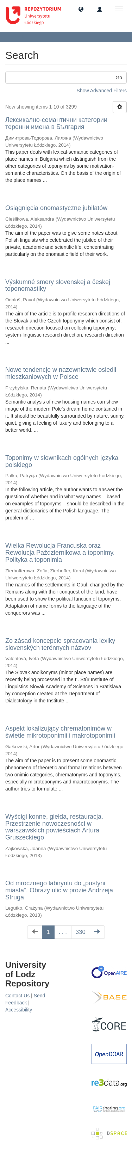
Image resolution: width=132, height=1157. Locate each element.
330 (81, 932)
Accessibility (18, 1010)
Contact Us (17, 995)
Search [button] (20, 36)
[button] (81, 9)
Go (118, 77)
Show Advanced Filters (102, 90)
